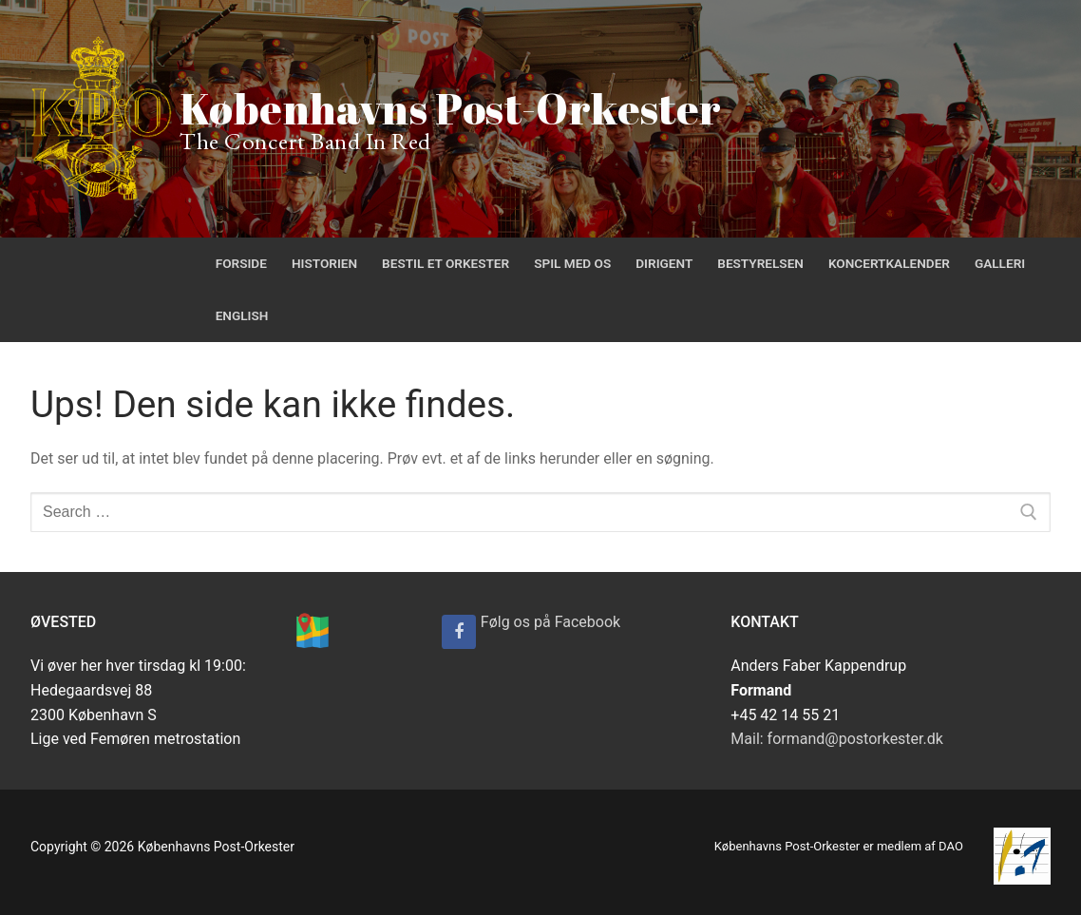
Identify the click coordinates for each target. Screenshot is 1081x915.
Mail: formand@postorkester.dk (836, 739)
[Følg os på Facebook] (459, 632)
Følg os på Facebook (550, 622)
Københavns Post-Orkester (451, 108)
